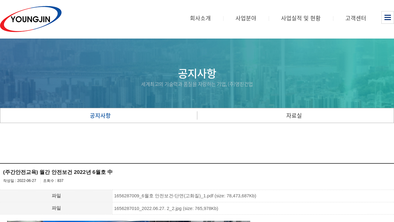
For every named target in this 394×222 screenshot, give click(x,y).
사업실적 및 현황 (301, 18)
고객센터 (355, 18)
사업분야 (245, 18)
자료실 (294, 115)
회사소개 (200, 18)
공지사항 (100, 115)
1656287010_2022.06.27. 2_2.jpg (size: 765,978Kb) (166, 208)
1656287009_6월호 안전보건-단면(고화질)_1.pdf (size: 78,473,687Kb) (185, 195)
